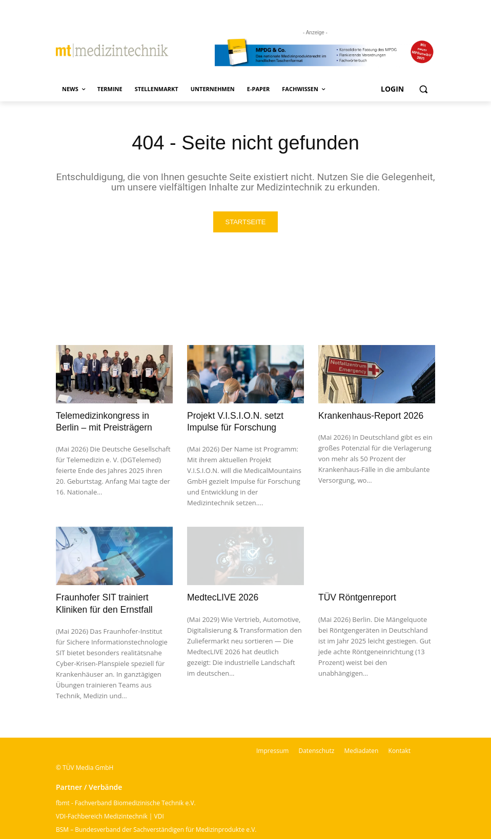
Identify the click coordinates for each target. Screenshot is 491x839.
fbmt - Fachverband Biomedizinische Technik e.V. (126, 801)
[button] (423, 89)
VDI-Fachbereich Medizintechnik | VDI (110, 814)
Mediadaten (361, 748)
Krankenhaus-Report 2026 (369, 415)
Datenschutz (316, 748)
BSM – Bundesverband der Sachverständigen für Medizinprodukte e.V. (156, 827)
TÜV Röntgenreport (356, 596)
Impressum (272, 748)
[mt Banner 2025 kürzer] (325, 53)
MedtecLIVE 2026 (221, 596)
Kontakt (399, 748)
